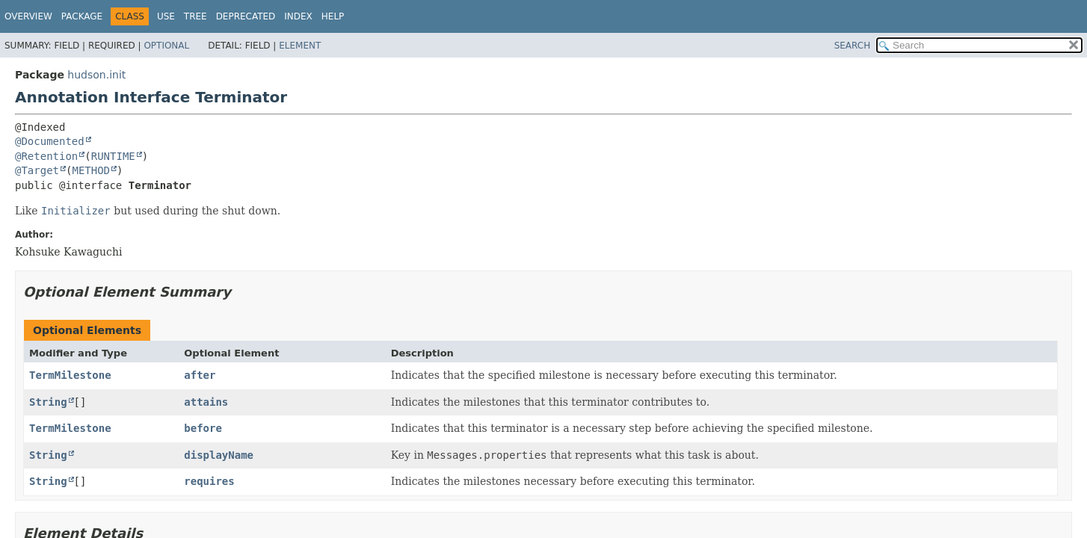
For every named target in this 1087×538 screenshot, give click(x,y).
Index (298, 16)
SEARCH (852, 45)
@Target (37, 170)
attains (206, 402)
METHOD (91, 170)
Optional (166, 45)
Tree (195, 16)
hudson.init (96, 75)
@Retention (46, 156)
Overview (28, 16)
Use (166, 16)
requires (209, 481)
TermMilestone (70, 375)
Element (300, 45)
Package (81, 16)
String (48, 402)
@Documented (49, 141)
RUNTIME (113, 156)
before (203, 428)
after (199, 375)
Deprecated (246, 16)
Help (333, 16)
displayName (218, 455)
